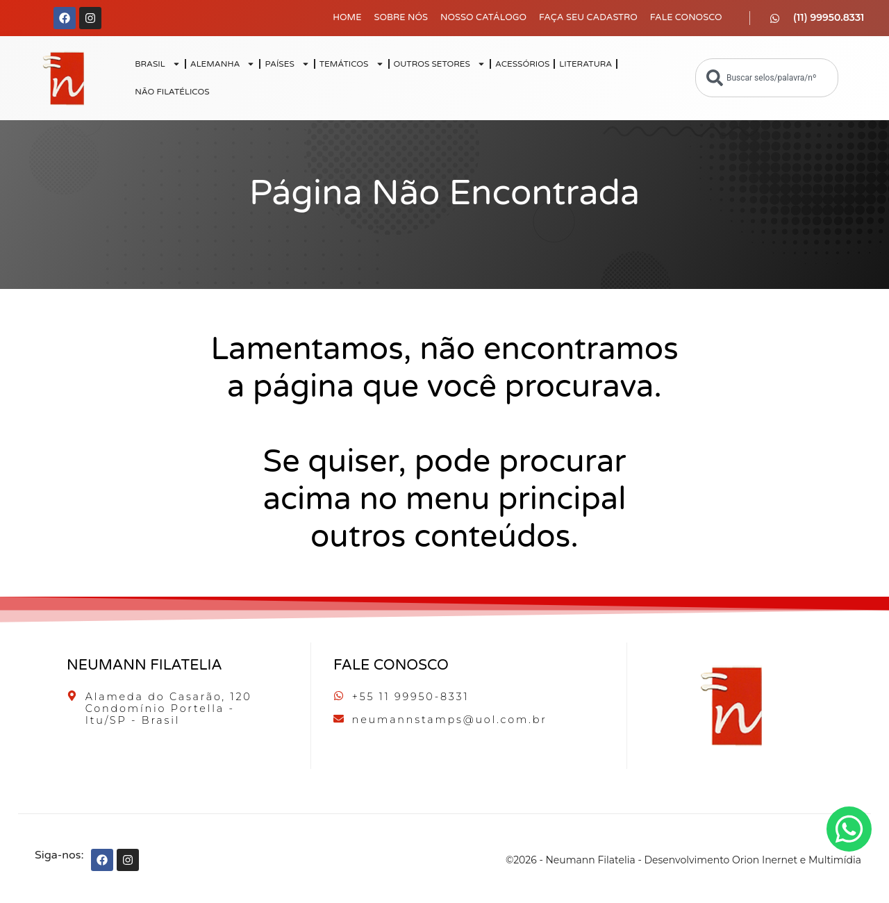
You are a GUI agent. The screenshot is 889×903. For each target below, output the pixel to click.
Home (347, 17)
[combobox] (766, 77)
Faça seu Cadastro (588, 17)
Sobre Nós (401, 17)
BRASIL (158, 64)
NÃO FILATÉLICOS (172, 92)
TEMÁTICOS (351, 64)
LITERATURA (585, 64)
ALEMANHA (223, 64)
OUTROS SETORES (439, 64)
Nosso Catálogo (483, 17)
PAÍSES (287, 64)
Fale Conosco (686, 17)
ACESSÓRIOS (522, 64)
